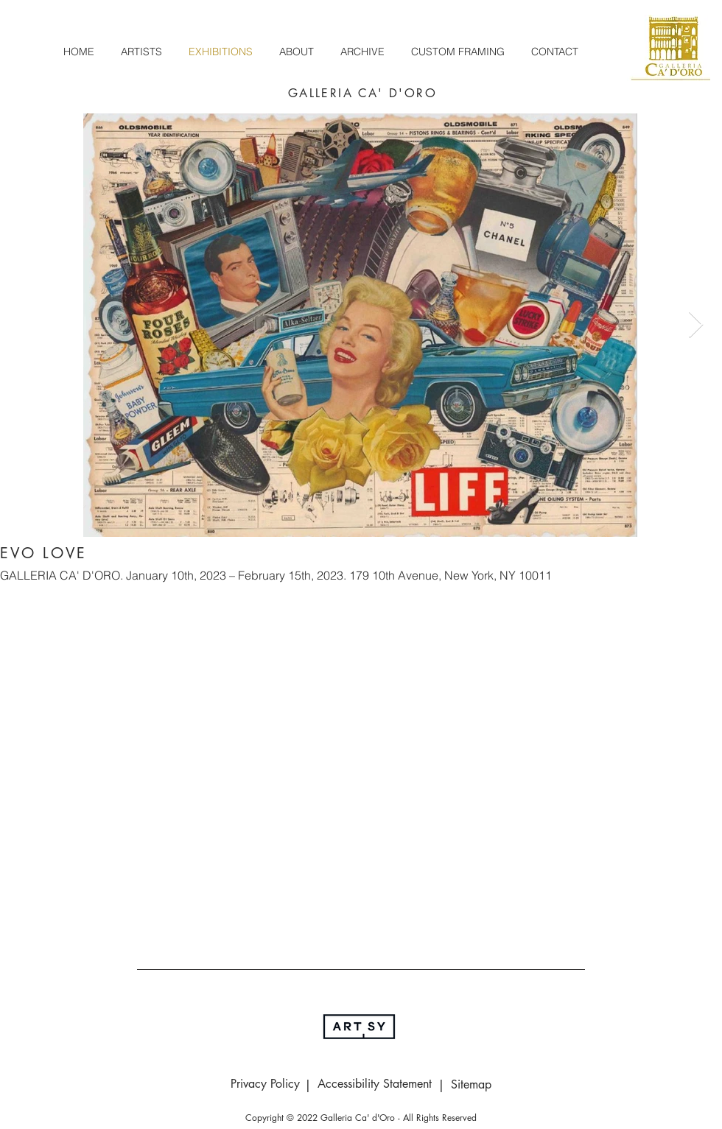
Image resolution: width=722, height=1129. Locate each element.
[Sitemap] (470, 1085)
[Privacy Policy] (265, 1084)
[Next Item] (695, 325)
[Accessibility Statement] (374, 1084)
